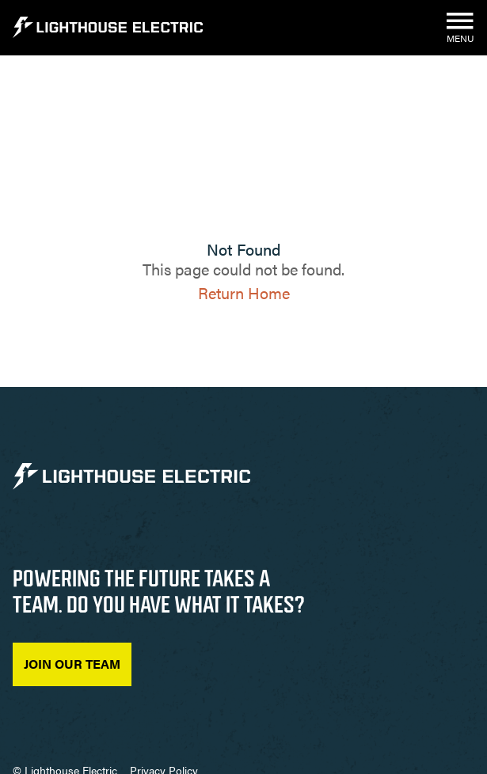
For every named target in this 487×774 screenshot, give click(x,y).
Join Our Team (72, 663)
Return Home (244, 292)
